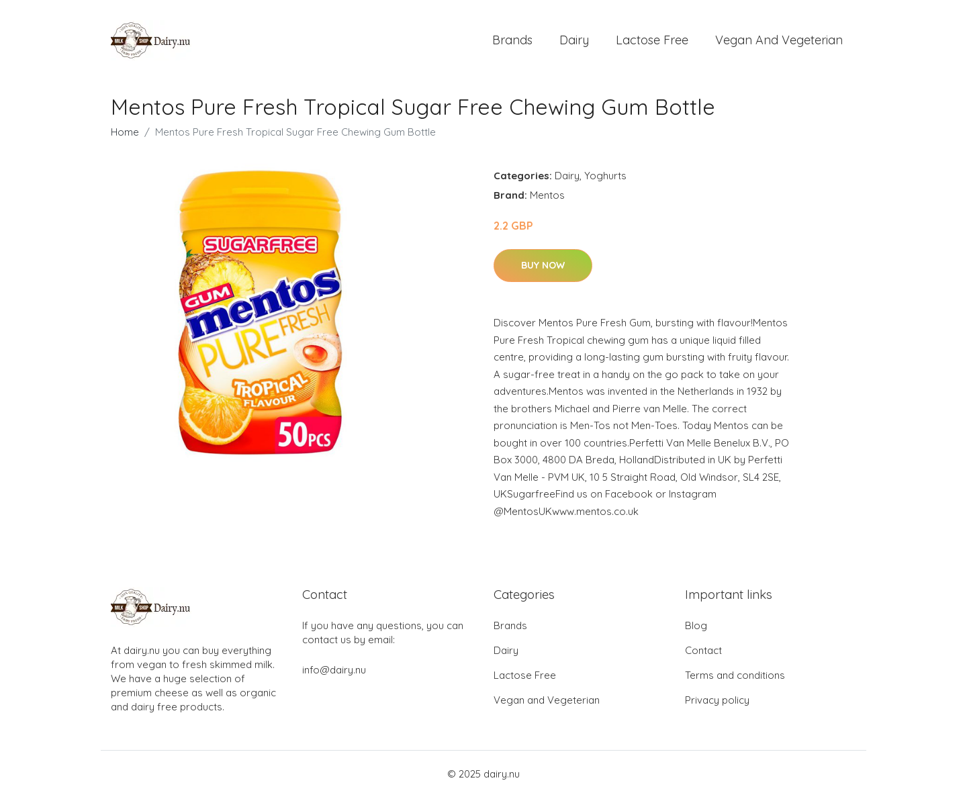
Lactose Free (652, 40)
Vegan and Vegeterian (779, 40)
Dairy (574, 40)
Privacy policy (717, 700)
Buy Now (543, 265)
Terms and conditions (735, 675)
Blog (696, 625)
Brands (512, 40)
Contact (703, 650)
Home (125, 132)
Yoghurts (605, 175)
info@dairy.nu (334, 669)
